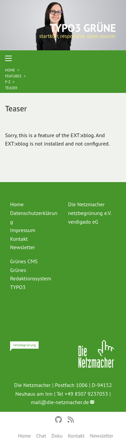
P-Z (8, 81)
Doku (56, 436)
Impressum (22, 230)
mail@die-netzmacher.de (60, 402)
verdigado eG (83, 221)
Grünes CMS (24, 261)
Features (14, 76)
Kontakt (76, 436)
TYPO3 (18, 287)
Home (24, 436)
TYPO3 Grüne (83, 28)
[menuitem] (34, 204)
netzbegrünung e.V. (90, 213)
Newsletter (102, 436)
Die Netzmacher (86, 204)
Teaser (11, 88)
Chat (41, 436)
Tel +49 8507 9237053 (82, 393)
